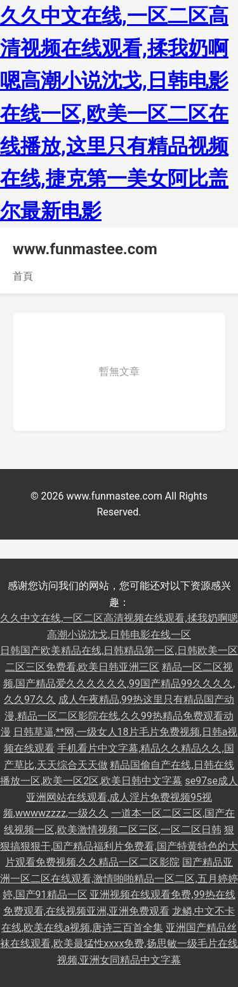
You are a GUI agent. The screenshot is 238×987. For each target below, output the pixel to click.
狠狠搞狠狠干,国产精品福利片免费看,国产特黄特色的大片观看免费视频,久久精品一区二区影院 (118, 846)
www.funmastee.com (85, 249)
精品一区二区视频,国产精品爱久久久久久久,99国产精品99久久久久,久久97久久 (119, 683)
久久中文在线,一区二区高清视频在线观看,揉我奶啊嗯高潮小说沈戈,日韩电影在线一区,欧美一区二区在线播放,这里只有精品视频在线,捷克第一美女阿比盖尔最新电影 (114, 113)
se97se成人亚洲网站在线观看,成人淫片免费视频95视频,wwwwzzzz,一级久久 (120, 797)
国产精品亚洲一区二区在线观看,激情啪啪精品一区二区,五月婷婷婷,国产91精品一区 (118, 878)
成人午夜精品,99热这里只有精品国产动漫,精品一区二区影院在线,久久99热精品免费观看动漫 (118, 715)
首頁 (23, 276)
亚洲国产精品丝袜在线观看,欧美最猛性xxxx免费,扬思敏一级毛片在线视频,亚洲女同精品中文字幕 (118, 944)
